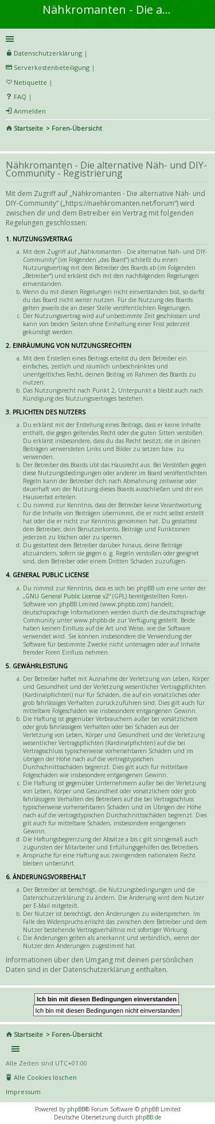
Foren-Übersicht (77, 128)
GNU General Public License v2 (67, 596)
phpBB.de (148, 1117)
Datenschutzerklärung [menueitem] (48, 53)
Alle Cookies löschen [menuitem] (45, 1077)
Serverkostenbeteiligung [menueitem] (51, 67)
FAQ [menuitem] (20, 96)
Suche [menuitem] (10, 143)
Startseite (28, 128)
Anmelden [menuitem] (30, 111)
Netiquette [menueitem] (30, 82)
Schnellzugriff (105, 39)
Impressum (23, 1091)
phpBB (76, 1109)
